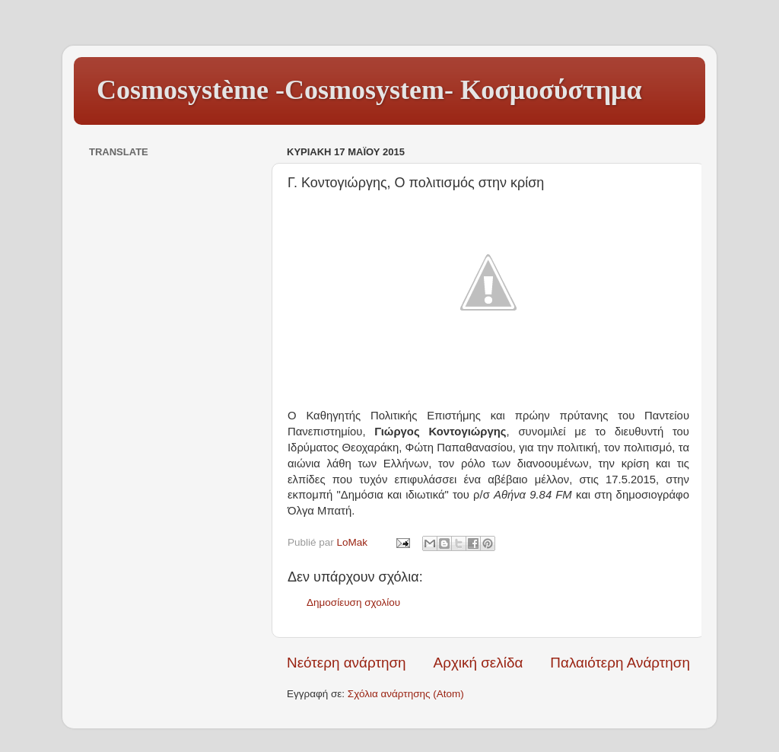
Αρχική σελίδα (478, 663)
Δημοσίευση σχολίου (353, 602)
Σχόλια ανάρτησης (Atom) (406, 693)
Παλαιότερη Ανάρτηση (620, 663)
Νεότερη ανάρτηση (346, 663)
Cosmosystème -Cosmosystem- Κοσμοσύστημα (369, 90)
